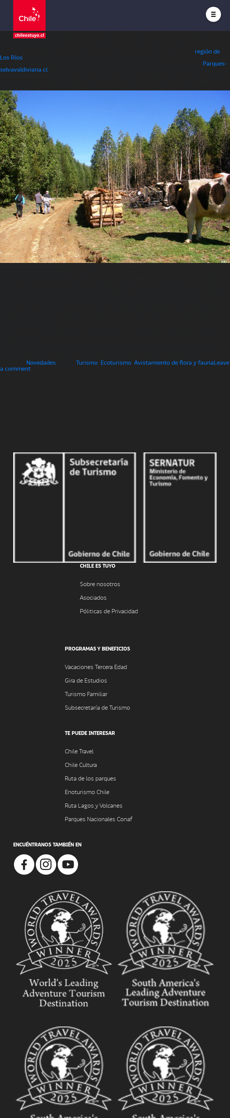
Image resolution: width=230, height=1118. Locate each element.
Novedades (41, 362)
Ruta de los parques (90, 778)
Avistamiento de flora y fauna (174, 362)
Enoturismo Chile (87, 792)
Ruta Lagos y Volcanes (94, 805)
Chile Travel (79, 751)
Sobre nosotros (100, 584)
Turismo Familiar (86, 694)
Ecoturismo (116, 362)
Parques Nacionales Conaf (98, 819)
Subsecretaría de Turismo (97, 707)
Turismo (87, 362)
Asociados (93, 597)
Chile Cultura (81, 764)
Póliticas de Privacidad (109, 611)
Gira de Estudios (86, 680)
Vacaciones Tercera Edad (96, 666)
